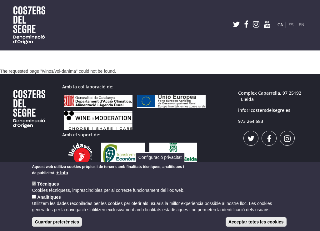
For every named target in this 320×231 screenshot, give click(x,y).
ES (290, 25)
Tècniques (48, 184)
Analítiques (49, 197)
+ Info (62, 173)
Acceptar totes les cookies (256, 222)
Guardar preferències (57, 222)
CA (280, 25)
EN (301, 25)
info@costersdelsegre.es (264, 110)
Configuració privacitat (160, 157)
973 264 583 (250, 121)
